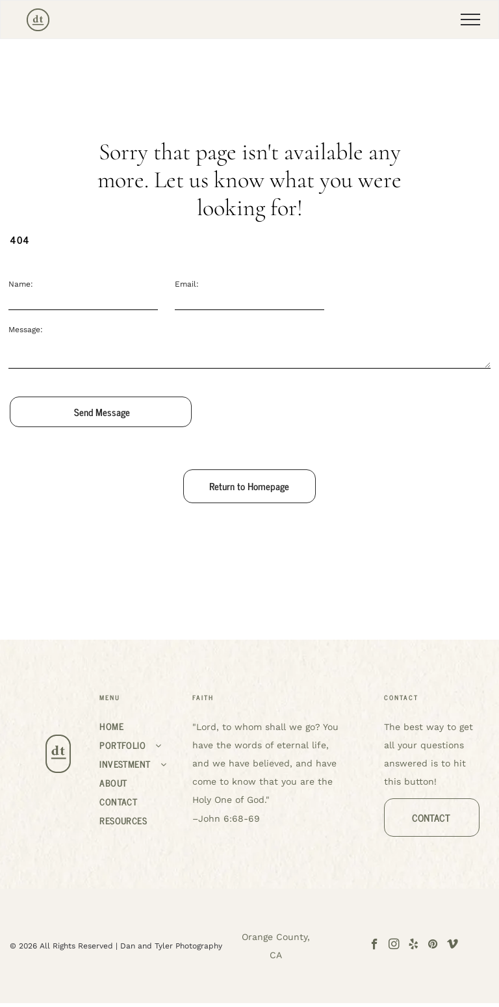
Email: (187, 284)
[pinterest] (433, 946)
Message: (25, 329)
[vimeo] (452, 946)
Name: (20, 284)
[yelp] (413, 946)
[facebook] (374, 946)
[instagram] (394, 946)
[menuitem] (140, 725)
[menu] (470, 19)
